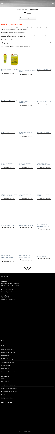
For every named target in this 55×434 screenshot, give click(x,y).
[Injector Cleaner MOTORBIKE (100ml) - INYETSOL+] (9, 182)
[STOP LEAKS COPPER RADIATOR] (27, 89)
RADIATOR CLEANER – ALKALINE (25, 163)
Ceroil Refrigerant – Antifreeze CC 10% (27, 71)
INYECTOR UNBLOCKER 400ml (25, 132)
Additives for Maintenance (9, 388)
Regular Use (4, 395)
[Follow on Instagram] (5, 296)
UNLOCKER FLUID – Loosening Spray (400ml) (43, 225)
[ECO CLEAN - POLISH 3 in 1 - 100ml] (45, 182)
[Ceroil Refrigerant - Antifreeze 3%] (9, 58)
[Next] (30, 268)
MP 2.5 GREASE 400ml (43, 132)
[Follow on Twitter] (9, 296)
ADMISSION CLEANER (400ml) (25, 194)
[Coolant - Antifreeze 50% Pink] (9, 89)
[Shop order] (27, 18)
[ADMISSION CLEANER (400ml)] (27, 182)
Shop (25, 10)
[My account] (50, 3)
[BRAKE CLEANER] (45, 244)
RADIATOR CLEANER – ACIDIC (7, 163)
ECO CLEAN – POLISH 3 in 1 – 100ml (45, 194)
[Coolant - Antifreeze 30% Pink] (45, 58)
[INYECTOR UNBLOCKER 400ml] (27, 120)
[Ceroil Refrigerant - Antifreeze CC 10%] (27, 58)
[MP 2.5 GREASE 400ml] (45, 120)
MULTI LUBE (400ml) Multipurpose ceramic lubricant (7, 257)
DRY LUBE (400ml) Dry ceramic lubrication (25, 256)
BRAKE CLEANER (42, 256)
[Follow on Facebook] (2, 296)
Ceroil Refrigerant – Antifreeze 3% (9, 69)
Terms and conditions (7, 362)
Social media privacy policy (9, 359)
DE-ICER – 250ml (5, 132)
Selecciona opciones (8, 73)
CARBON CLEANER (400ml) (8, 225)
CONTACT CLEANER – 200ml (45, 101)
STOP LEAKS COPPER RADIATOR (25, 101)
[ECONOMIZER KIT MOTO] (27, 213)
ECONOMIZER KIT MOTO (26, 225)
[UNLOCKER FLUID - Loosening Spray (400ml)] (45, 213)
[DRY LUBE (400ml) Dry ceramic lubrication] (27, 244)
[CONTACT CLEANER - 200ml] (45, 89)
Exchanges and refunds (8, 352)
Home (19, 10)
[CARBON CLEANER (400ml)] (9, 213)
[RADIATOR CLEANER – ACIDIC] (9, 151)
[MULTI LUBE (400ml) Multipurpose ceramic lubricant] (9, 244)
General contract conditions (9, 372)
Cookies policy (5, 365)
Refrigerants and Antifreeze (9, 391)
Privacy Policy (5, 355)
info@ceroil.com (9, 292)
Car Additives (5, 381)
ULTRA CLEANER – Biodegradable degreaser (43, 163)
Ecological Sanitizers (7, 398)
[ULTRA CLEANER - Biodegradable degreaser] (45, 151)
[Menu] (2, 3)
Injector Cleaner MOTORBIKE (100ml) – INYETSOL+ (9, 194)
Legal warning (5, 368)
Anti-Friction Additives (8, 385)
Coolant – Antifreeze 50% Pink (9, 100)
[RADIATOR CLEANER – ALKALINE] (27, 151)
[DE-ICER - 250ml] (9, 120)
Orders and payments (7, 346)
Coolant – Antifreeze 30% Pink (45, 69)
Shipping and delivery (7, 349)
